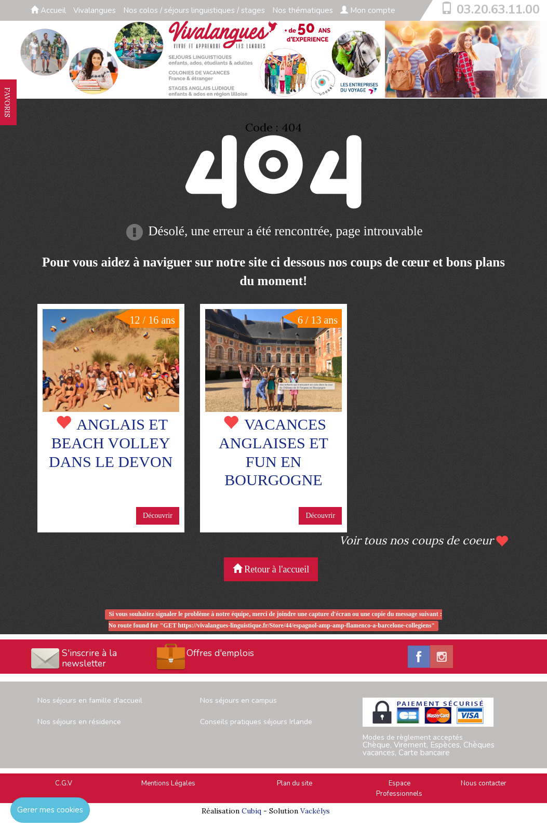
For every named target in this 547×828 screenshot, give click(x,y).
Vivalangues (94, 10)
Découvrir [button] (157, 515)
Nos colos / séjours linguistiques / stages (194, 10)
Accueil (48, 10)
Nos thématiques (302, 10)
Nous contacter (483, 783)
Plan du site (294, 783)
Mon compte (367, 10)
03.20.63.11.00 (498, 9)
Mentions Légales (168, 783)
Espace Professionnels (399, 789)
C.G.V (63, 783)
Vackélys (315, 811)
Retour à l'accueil (271, 569)
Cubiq (251, 811)
